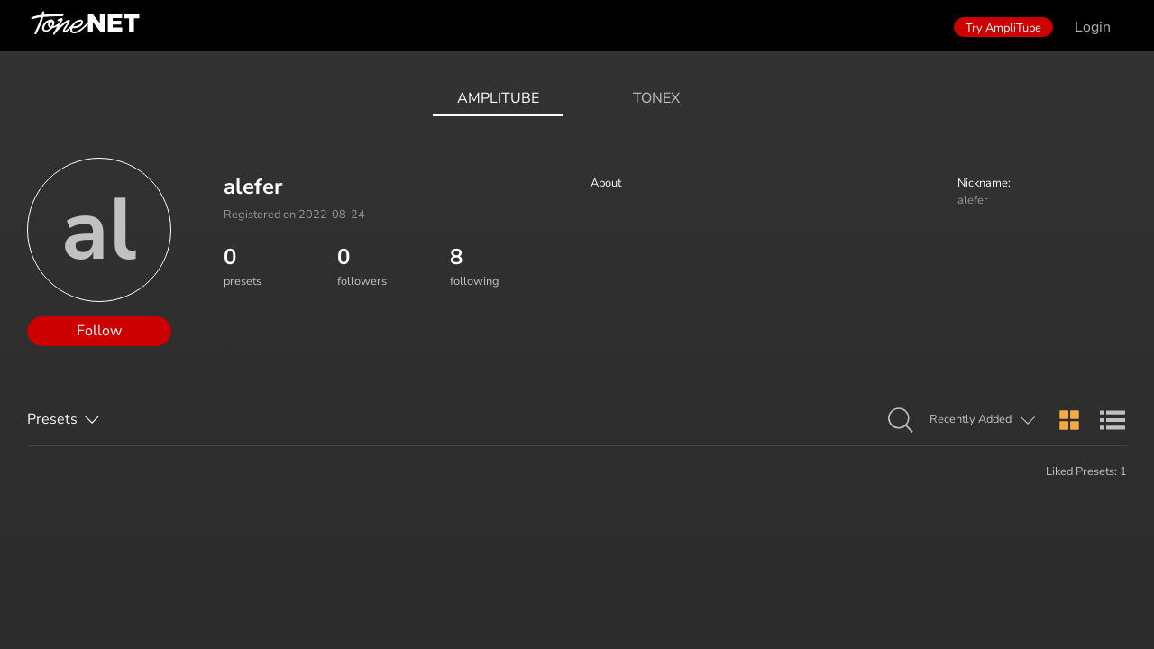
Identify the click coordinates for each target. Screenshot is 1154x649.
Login (1093, 27)
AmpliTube (498, 98)
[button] (900, 421)
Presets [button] (52, 419)
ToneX (656, 98)
